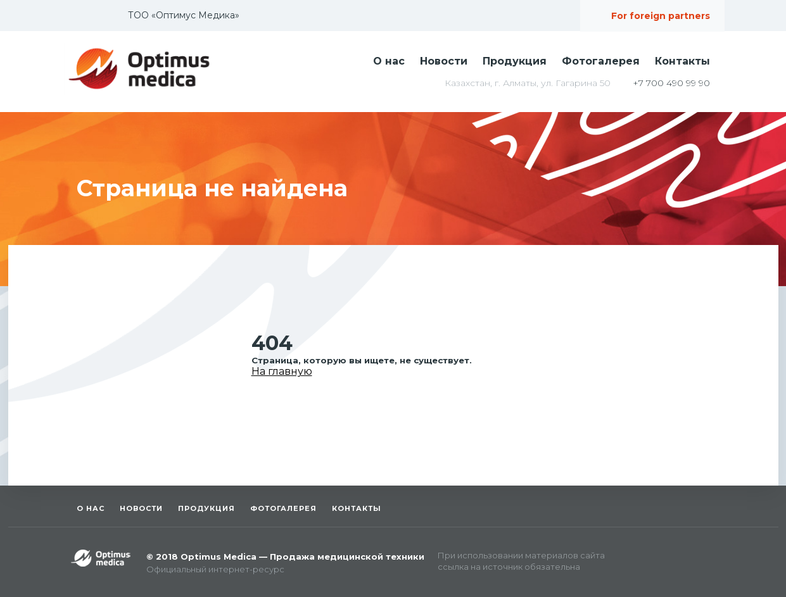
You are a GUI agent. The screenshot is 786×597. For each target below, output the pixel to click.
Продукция (515, 61)
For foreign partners (660, 16)
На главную (281, 371)
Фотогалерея (601, 61)
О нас (389, 61)
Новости (443, 61)
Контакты (682, 61)
